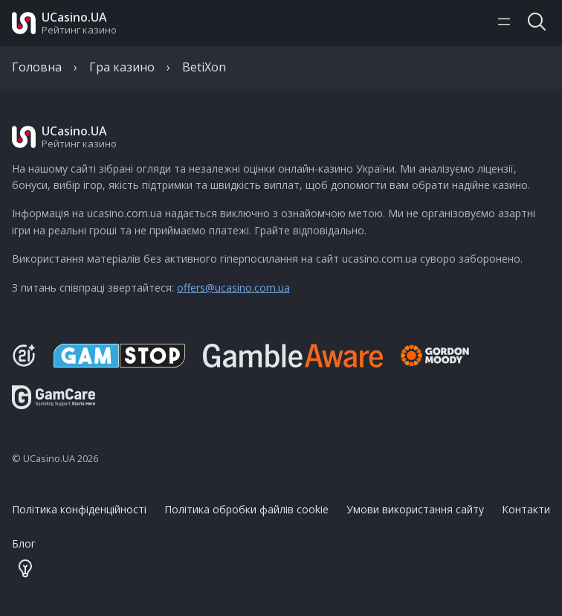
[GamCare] (53, 405)
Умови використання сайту (415, 509)
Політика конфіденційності (79, 509)
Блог (24, 543)
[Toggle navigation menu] (504, 22)
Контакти (526, 509)
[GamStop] (119, 356)
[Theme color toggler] (25, 569)
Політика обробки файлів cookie (246, 509)
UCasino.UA (74, 17)
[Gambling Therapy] (445, 356)
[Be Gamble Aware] (293, 356)
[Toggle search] (536, 22)
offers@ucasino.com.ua (233, 287)
